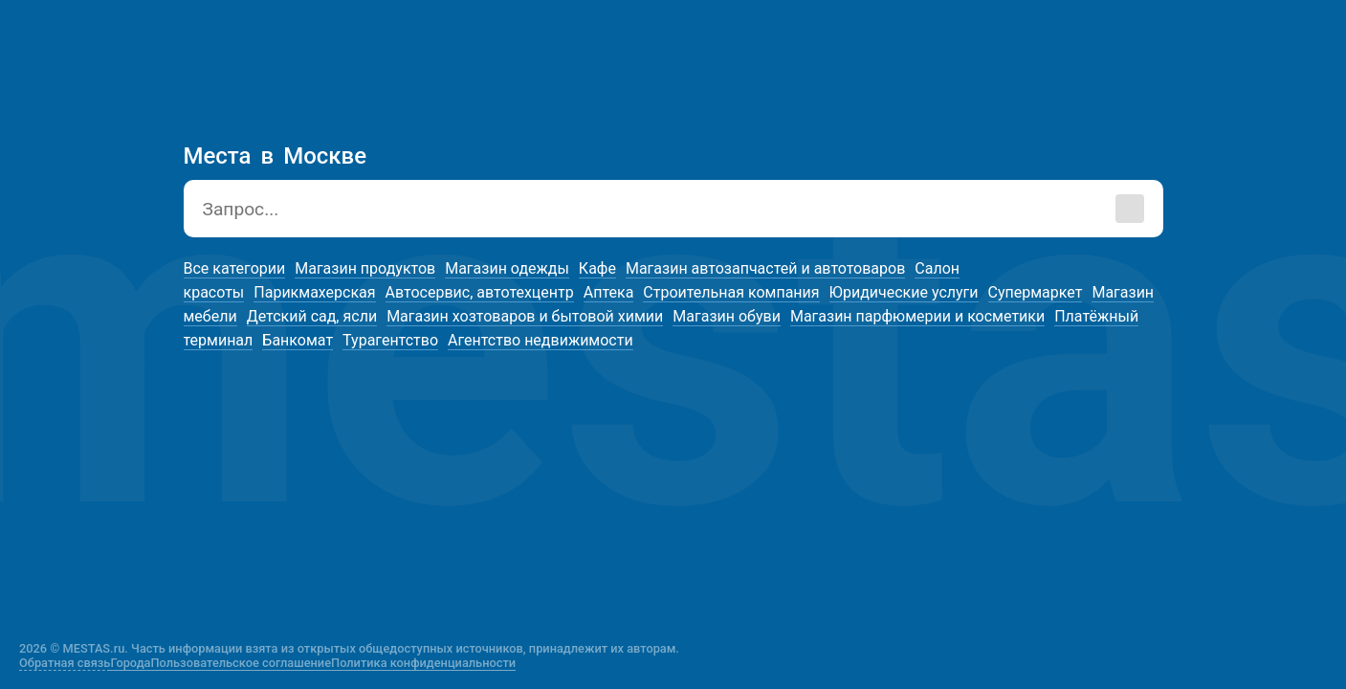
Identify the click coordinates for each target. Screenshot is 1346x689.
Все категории (235, 268)
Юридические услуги (904, 292)
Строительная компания (731, 292)
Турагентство (390, 340)
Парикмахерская (314, 292)
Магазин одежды (507, 268)
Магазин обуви (727, 316)
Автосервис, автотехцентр (480, 292)
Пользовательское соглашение (241, 663)
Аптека (609, 292)
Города (130, 663)
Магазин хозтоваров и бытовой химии (524, 316)
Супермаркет (1035, 292)
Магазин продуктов (365, 268)
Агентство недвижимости (540, 340)
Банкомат (297, 340)
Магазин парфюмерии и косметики (917, 316)
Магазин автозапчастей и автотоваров (765, 268)
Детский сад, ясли (312, 316)
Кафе (597, 268)
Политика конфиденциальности (423, 663)
